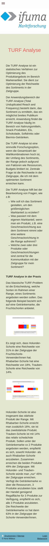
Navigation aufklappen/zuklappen (24, 3)
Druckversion (9, 536)
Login (45, 536)
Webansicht (42, 539)
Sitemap (20, 536)
